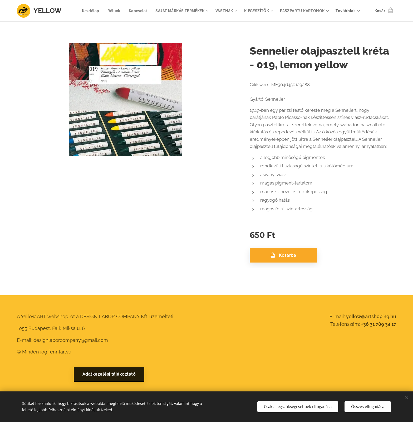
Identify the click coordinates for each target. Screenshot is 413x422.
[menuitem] (86, 10)
